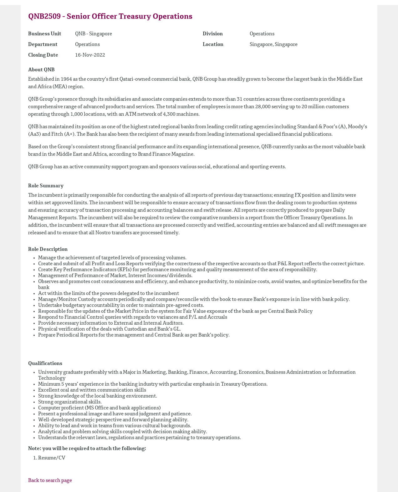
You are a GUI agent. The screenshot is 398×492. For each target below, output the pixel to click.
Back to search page (50, 480)
